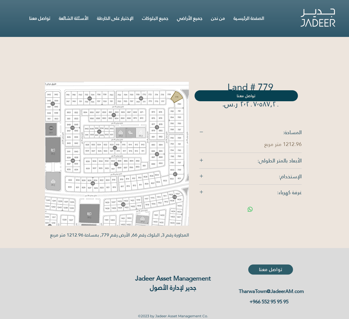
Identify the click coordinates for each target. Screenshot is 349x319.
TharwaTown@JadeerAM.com (271, 291)
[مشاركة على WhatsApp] (250, 209)
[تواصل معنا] (246, 95)
